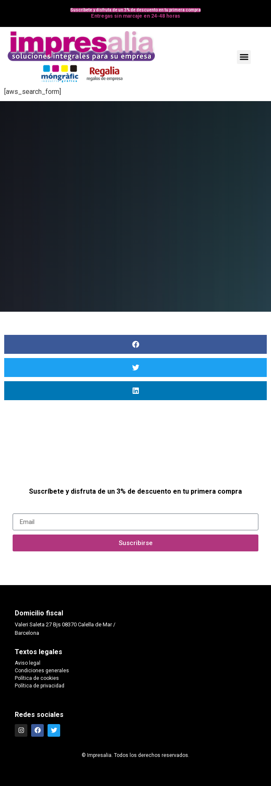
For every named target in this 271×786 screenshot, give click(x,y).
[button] (244, 57)
